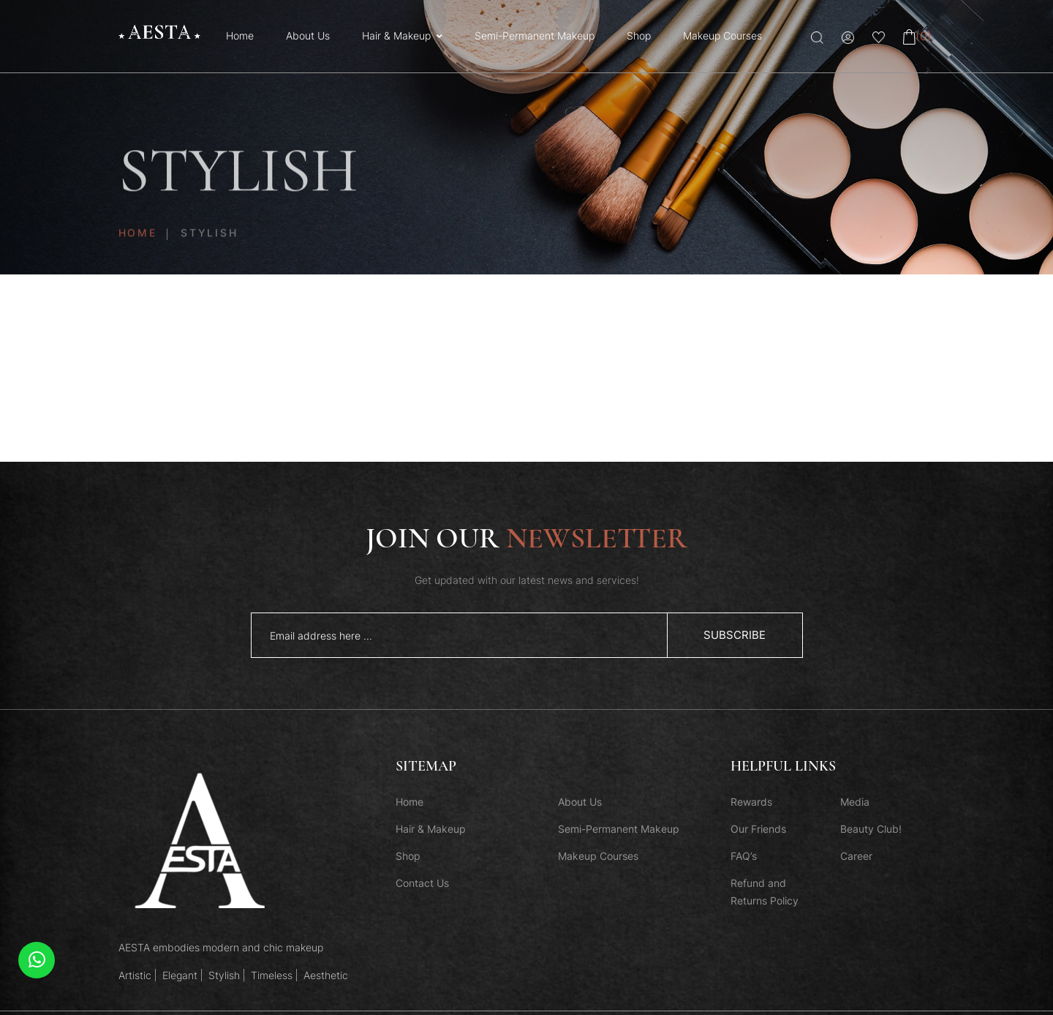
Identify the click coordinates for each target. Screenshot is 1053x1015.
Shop (639, 35)
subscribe (734, 635)
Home (240, 35)
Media (854, 801)
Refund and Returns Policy (765, 892)
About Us (308, 35)
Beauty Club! (871, 829)
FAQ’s (744, 856)
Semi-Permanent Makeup (535, 35)
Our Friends (758, 829)
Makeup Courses (722, 35)
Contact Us (422, 883)
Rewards (751, 801)
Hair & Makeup (396, 35)
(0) (917, 36)
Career (856, 856)
